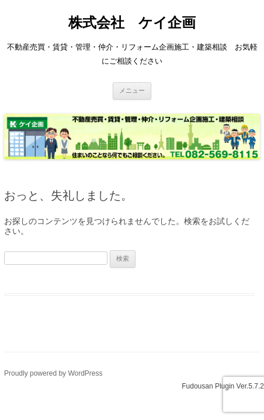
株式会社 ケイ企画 (132, 22)
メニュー (132, 90)
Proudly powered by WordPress (53, 373)
